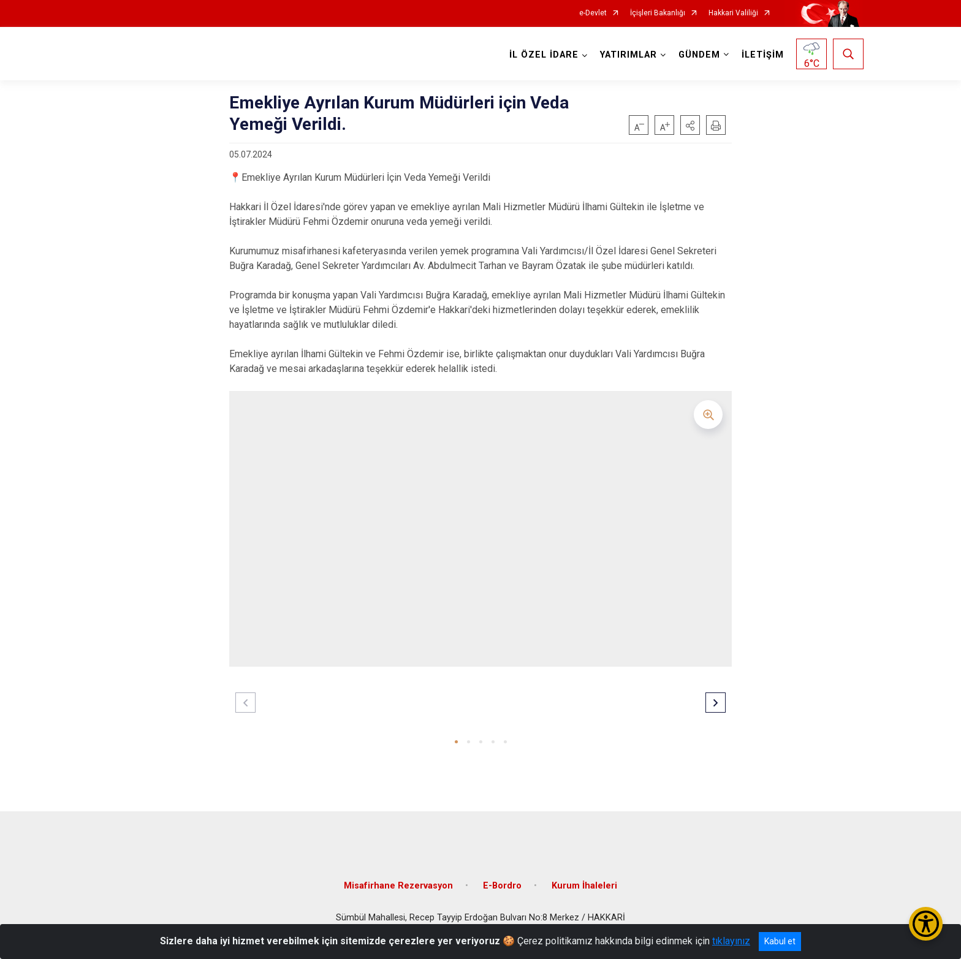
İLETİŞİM (761, 55)
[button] (690, 125)
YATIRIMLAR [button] (627, 55)
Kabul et (780, 941)
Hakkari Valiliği (733, 13)
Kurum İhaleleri (584, 880)
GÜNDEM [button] (698, 55)
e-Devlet (593, 13)
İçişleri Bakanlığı (657, 13)
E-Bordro (502, 880)
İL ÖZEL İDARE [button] (542, 55)
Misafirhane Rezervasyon (398, 880)
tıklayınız (731, 941)
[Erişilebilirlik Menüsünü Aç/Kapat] (926, 924)
